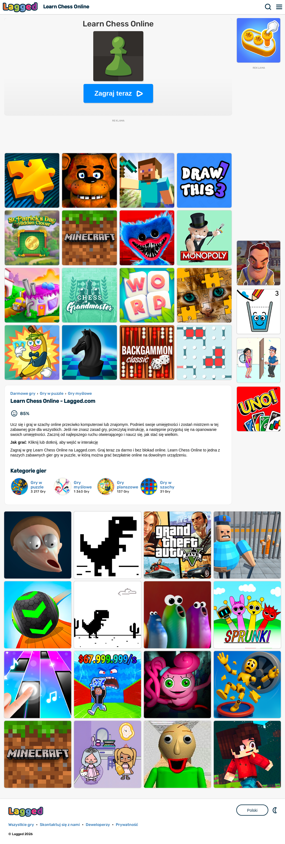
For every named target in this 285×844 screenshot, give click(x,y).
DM (275, 810)
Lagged (21, 7)
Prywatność (127, 824)
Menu (279, 7)
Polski (252, 810)
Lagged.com (26, 812)
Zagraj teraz (113, 93)
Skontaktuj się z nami (60, 824)
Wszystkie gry (21, 824)
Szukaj (268, 7)
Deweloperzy (98, 824)
